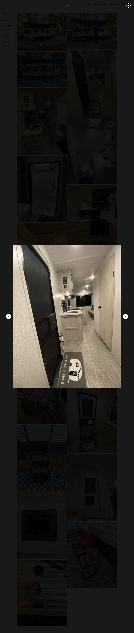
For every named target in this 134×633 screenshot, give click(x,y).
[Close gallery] (128, 5)
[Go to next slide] (125, 316)
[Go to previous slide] (8, 316)
